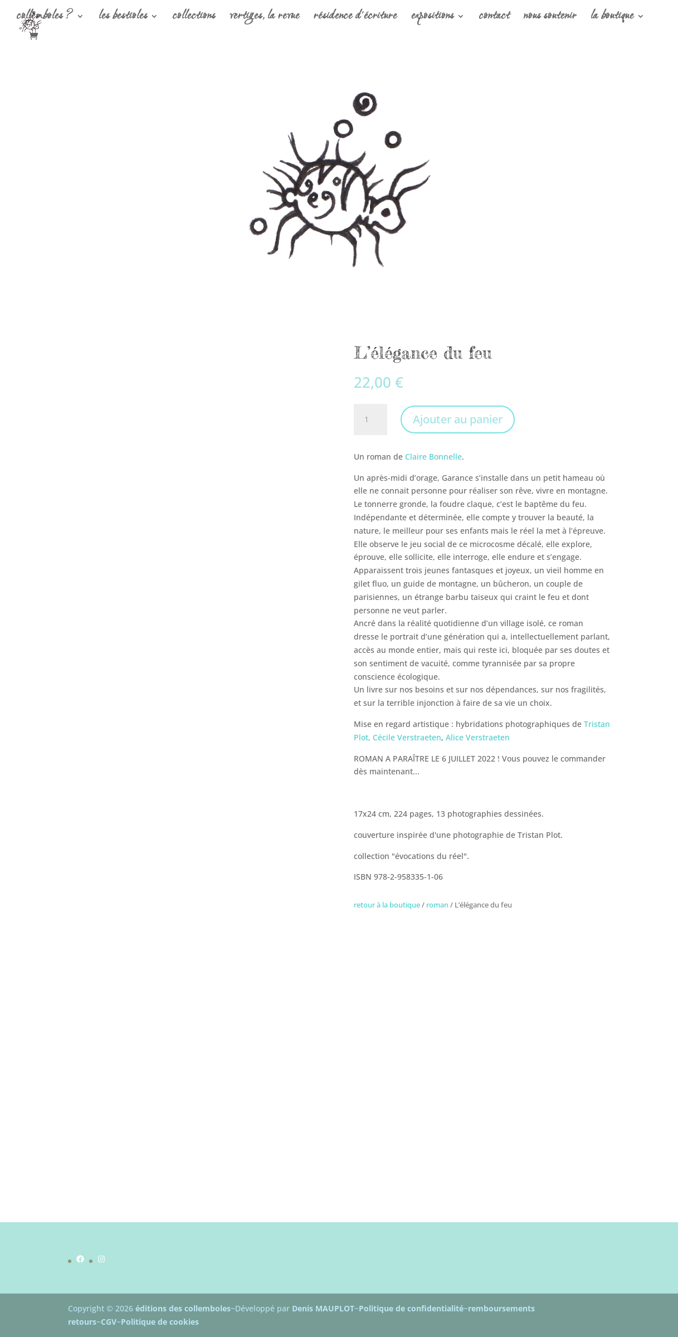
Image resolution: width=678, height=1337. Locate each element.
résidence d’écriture (355, 18)
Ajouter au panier (458, 419)
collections (194, 18)
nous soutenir (550, 18)
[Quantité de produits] (370, 419)
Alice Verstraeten (478, 737)
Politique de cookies (160, 1321)
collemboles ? (45, 18)
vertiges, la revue (265, 18)
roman (437, 905)
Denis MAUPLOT (323, 1308)
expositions (432, 18)
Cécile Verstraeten (407, 737)
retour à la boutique (387, 905)
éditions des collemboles (183, 1308)
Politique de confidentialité (411, 1308)
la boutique (612, 18)
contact (494, 18)
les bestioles (123, 18)
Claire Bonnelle (433, 456)
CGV (108, 1321)
